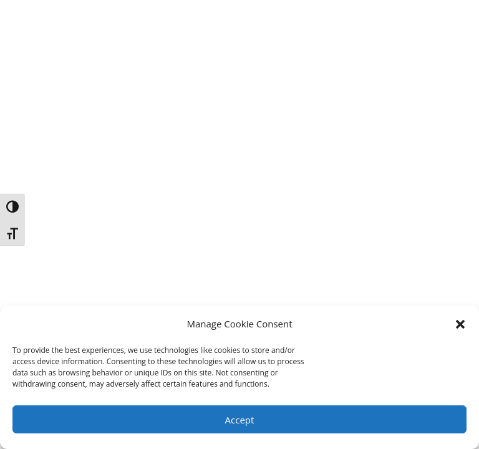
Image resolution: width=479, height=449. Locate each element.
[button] (460, 324)
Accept (239, 419)
